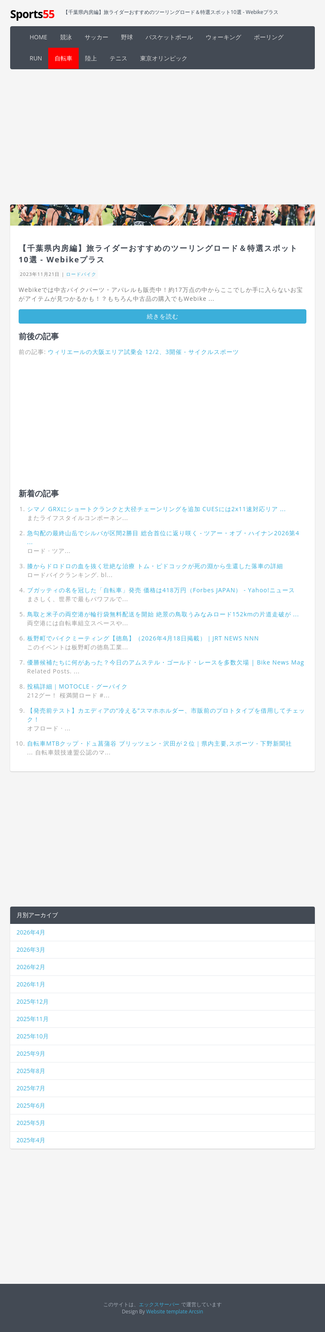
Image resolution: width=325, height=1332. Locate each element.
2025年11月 (33, 1019)
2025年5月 (31, 1123)
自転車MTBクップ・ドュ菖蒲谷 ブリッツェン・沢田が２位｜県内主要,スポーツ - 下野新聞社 (159, 743)
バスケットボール (169, 37)
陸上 (91, 58)
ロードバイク (81, 274)
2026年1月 (31, 984)
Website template (166, 1311)
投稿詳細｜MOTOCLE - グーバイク (77, 686)
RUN (36, 58)
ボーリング (269, 37)
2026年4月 (31, 932)
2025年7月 (31, 1088)
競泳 (66, 37)
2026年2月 (31, 967)
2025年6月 (31, 1105)
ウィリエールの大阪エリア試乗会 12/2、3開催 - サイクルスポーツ (143, 352)
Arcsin (196, 1311)
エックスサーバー (159, 1304)
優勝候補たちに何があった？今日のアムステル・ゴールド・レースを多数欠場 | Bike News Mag (165, 662)
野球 (127, 37)
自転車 (63, 58)
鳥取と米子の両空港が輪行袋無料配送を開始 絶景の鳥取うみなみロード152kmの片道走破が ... (163, 614)
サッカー (96, 37)
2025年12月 (33, 1001)
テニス (118, 58)
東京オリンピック (163, 58)
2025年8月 (31, 1071)
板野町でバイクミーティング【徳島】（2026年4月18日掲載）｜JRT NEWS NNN (143, 638)
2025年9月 (31, 1053)
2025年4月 (31, 1140)
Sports (32, 14)
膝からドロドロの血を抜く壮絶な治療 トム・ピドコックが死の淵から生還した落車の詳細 (155, 566)
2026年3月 (31, 949)
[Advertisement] (162, 137)
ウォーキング (223, 37)
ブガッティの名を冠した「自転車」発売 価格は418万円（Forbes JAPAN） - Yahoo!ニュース (161, 590)
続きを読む (163, 316)
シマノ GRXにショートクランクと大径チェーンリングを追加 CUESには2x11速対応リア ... (156, 509)
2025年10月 (33, 1036)
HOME (38, 37)
